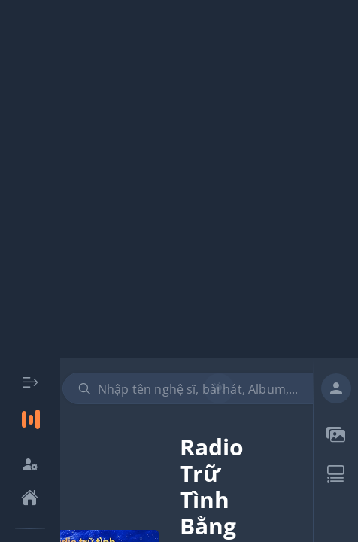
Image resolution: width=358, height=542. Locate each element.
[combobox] (201, 388)
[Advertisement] (179, 179)
